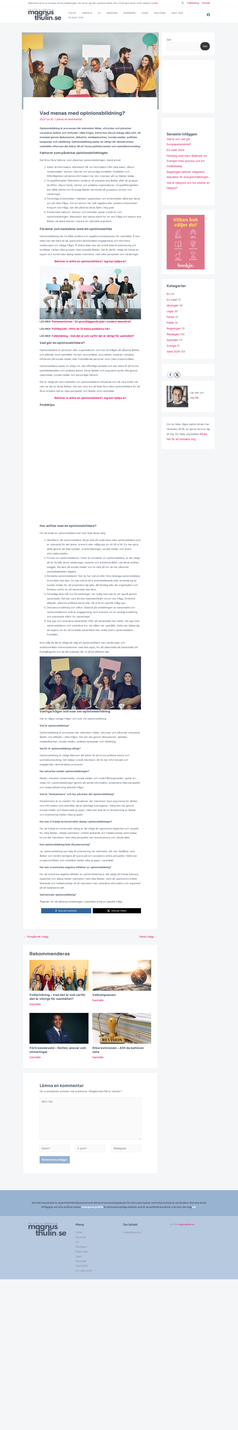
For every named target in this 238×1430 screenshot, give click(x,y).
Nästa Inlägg (148, 939)
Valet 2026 (173, 350)
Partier (170, 317)
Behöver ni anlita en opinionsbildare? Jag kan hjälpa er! (90, 265)
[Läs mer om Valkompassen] (121, 978)
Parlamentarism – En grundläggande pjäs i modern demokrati (88, 325)
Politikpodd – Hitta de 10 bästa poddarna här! (79, 332)
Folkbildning (193, 3)
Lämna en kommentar (68, 124)
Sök (169, 44)
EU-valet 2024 (175, 154)
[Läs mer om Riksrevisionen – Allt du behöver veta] (121, 1031)
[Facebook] (208, 17)
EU (168, 295)
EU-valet (172, 301)
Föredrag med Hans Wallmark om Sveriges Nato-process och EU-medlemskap (186, 164)
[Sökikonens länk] (183, 3)
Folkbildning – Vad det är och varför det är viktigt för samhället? (90, 339)
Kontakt (206, 3)
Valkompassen (104, 998)
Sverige (171, 344)
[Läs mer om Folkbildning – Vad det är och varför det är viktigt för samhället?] (58, 978)
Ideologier (172, 306)
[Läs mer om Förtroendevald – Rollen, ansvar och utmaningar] (58, 1031)
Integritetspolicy (132, 1232)
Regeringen (173, 328)
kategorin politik (92, 1207)
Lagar (170, 312)
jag (90, 3)
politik (155, 3)
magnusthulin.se (186, 1225)
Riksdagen (172, 333)
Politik (170, 322)
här (196, 396)
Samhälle (35, 1007)
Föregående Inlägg (36, 939)
